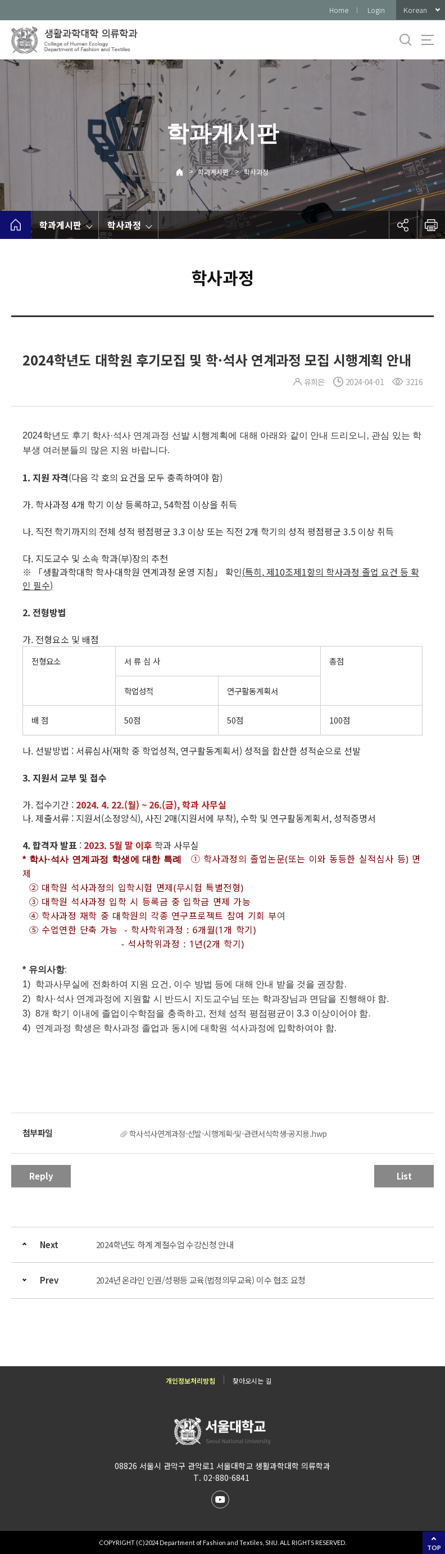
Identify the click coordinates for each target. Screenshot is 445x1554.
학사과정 (256, 172)
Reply (41, 1176)
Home (338, 10)
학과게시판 (213, 172)
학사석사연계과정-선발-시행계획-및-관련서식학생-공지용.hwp (228, 1133)
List (404, 1176)
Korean (415, 9)
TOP (434, 1547)
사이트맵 (427, 40)
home (15, 225)
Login (376, 10)
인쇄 (431, 225)
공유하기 (403, 225)
